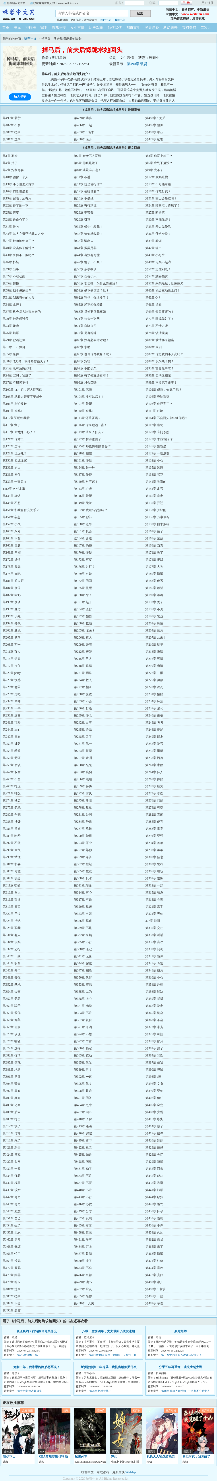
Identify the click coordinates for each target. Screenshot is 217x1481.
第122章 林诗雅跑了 (87, 439)
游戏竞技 (59, 27)
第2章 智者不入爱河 (87, 156)
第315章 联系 (154, 892)
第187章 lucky (12, 595)
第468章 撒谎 (154, 1253)
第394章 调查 (12, 1083)
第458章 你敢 (83, 1232)
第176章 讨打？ (84, 566)
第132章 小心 (154, 460)
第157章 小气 (12, 524)
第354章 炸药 (154, 984)
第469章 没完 (12, 1261)
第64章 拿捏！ (12, 304)
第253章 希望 (12, 751)
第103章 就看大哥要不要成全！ (24, 396)
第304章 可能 (12, 871)
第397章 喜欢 (12, 1091)
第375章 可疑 (154, 1034)
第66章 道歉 (153, 304)
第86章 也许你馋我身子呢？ (93, 354)
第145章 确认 (12, 496)
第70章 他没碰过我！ (17, 319)
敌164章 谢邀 (83, 538)
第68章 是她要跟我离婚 (90, 311)
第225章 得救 (154, 680)
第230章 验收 (83, 694)
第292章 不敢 (12, 843)
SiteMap (130, 1472)
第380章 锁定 (83, 1048)
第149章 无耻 (83, 503)
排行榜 (30, 27)
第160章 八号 (12, 531)
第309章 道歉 (154, 878)
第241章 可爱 (12, 722)
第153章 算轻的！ (157, 510)
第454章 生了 (12, 1225)
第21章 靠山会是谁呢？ (161, 198)
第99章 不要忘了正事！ (161, 382)
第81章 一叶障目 (14, 347)
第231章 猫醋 (154, 694)
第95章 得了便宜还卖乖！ (91, 375)
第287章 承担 (83, 828)
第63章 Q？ (153, 297)
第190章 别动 (12, 602)
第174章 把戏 (154, 559)
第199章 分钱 (12, 623)
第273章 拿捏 (154, 793)
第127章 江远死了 (15, 453)
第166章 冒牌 (12, 545)
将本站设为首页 (16, 3)
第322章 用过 (12, 913)
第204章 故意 (154, 630)
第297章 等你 (83, 850)
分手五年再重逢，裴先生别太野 (180, 1367)
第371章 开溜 (83, 1027)
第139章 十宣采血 (15, 481)
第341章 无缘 (83, 956)
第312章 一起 (154, 885)
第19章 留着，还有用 (17, 198)
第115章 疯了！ (13, 425)
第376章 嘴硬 (12, 1041)
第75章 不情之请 (156, 326)
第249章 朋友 (154, 736)
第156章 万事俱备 (157, 517)
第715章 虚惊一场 (27, 1355)
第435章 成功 (154, 1176)
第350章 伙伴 (83, 977)
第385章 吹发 (83, 1062)
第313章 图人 (12, 892)
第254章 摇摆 (83, 751)
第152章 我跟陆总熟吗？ (90, 510)
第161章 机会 (83, 531)
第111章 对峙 (154, 411)
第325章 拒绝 (12, 921)
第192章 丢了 (154, 602)
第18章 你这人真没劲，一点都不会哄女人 (185, 1390)
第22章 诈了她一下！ (17, 205)
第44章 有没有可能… (88, 255)
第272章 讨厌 (83, 793)
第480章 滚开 (83, 139)
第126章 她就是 (155, 446)
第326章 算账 (83, 921)
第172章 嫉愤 (12, 559)
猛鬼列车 (81, 1456)
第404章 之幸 (83, 1105)
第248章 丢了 (83, 736)
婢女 (114, 1456)
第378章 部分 (154, 1041)
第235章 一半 (12, 708)
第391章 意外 (12, 1076)
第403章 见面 (12, 1105)
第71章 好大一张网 (87, 319)
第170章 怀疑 (83, 552)
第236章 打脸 (83, 708)
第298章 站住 (12, 857)
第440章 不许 (83, 1190)
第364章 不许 (83, 1013)
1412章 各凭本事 (14, 488)
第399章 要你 (154, 1091)
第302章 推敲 (83, 864)
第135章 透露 (154, 467)
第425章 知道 (83, 1154)
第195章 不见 (154, 609)
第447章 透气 (154, 1204)
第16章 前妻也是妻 (15, 191)
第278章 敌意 (83, 807)
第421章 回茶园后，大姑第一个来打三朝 (112, 1355)
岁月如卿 (180, 1331)
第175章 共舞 (12, 566)
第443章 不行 (83, 1197)
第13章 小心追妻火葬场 (19, 184)
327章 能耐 (152, 921)
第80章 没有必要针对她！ (91, 340)
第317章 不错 (83, 899)
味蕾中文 (24, 14)
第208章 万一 (12, 644)
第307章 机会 (12, 878)
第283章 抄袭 (12, 821)
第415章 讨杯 (12, 1133)
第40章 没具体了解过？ (19, 248)
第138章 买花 (154, 474)
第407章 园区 (83, 1112)
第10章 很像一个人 (15, 177)
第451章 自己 (12, 1218)
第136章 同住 (12, 474)
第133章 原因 (12, 467)
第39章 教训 (153, 241)
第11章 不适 (82, 177)
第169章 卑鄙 (12, 552)
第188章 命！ (83, 595)
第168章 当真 (154, 545)
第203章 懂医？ (84, 630)
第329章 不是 (83, 928)
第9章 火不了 (154, 170)
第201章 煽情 (154, 623)
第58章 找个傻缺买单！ (19, 290)
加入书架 (20, 96)
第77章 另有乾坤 (85, 333)
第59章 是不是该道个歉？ (91, 290)
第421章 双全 (12, 1147)
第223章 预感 (12, 680)
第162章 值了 (154, 531)
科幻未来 (170, 27)
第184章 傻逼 (12, 588)
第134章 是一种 (84, 467)
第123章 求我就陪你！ (160, 439)
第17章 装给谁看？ (87, 191)
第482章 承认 (154, 132)
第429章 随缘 (154, 1161)
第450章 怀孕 (154, 1211)
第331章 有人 (12, 935)
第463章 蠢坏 (12, 1246)
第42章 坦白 (153, 248)
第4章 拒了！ (12, 163)
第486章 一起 (83, 125)
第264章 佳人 (154, 772)
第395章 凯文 (83, 1083)
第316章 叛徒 (12, 899)
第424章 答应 (12, 1154)
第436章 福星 (12, 1183)
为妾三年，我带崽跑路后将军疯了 (36, 1367)
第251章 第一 (83, 743)
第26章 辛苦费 (83, 212)
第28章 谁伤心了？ (15, 219)
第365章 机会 (154, 1013)
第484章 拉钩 (12, 132)
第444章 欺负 (154, 1197)
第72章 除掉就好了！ (159, 319)
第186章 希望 (154, 588)
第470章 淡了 (83, 1261)
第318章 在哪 (154, 899)
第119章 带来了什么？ (89, 432)
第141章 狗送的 (155, 481)
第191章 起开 (83, 602)
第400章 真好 (12, 1098)
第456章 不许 (154, 1225)
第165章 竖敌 (154, 538)
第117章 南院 (154, 425)
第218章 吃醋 (83, 666)
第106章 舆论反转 (15, 403)
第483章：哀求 (84, 132)
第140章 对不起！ (86, 481)
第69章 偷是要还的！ (159, 311)
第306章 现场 (154, 871)
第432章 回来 (154, 1168)
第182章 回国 (83, 581)
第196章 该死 (12, 616)
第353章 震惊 (83, 984)
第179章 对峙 (83, 573)
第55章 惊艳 (11, 283)
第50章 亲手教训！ (87, 269)
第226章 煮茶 (12, 687)
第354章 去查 (12, 991)
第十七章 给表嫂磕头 (29, 1390)
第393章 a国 (153, 1076)
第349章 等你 (12, 977)
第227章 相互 (83, 687)
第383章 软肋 (83, 1055)
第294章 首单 (154, 843)
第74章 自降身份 (85, 326)
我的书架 (120, 19)
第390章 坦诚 (154, 1069)
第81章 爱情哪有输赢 (159, 340)
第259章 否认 (12, 765)
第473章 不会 (83, 1268)
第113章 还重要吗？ (87, 418)
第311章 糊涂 (83, 885)
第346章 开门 (12, 970)
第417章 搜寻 (154, 1133)
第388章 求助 (12, 1069)
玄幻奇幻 (189, 27)
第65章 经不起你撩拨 (88, 304)
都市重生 (133, 27)
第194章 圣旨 (83, 609)
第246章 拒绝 (154, 729)
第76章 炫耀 (11, 333)
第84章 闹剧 (153, 347)
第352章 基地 (12, 984)
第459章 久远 (154, 1232)
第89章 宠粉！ (83, 361)
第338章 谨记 (83, 949)
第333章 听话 (154, 935)
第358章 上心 (83, 998)
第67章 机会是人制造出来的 (22, 311)
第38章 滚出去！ (85, 241)
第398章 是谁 (83, 1091)
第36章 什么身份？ (158, 234)
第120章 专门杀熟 (157, 432)
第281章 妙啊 (83, 814)
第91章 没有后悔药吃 (17, 368)
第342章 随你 (154, 956)
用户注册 (207, 3)
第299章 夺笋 (83, 857)
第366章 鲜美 (12, 1020)
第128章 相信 (83, 453)
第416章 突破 (83, 1133)
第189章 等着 (154, 595)
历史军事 (96, 27)
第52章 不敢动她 (14, 276)
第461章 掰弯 (83, 1239)
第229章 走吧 (12, 694)
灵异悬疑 (152, 27)
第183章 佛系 (154, 581)
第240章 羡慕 (154, 715)
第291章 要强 (154, 836)
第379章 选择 (12, 1048)
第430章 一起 (12, 1168)
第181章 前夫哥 (13, 581)
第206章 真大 (83, 637)
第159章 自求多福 (157, 524)
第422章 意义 (83, 1147)
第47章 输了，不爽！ (88, 262)
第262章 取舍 (12, 772)
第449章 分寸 (83, 1211)
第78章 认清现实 (156, 333)
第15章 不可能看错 (158, 184)
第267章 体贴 (154, 779)
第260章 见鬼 (83, 765)
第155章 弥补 (83, 517)
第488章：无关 (155, 118)
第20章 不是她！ (85, 198)
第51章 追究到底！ (158, 269)
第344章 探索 (83, 963)
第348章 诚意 (154, 970)
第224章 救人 (83, 680)
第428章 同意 (83, 1161)
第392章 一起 (83, 1076)
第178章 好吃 (12, 573)
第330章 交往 (154, 928)
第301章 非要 (12, 864)
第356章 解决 (154, 991)
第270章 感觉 (154, 786)
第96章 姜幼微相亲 (158, 375)
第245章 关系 (83, 729)
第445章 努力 (12, 1204)
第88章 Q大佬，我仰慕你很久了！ (26, 361)
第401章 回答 (83, 1098)
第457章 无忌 (12, 1232)
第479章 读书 (154, 139)
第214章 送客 (12, 658)
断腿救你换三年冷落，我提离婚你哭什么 (108, 1367)
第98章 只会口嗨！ (87, 382)
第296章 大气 (12, 850)
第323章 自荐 (83, 913)
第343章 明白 (12, 963)
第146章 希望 (83, 496)
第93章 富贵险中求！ (159, 368)
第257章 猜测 (83, 758)
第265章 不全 (12, 779)
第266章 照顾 (83, 779)
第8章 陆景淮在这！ (87, 170)
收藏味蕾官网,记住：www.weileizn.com (56, 3)
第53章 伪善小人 (85, 276)
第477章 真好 (154, 1275)
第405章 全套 (154, 1105)
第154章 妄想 (12, 517)
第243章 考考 (154, 722)
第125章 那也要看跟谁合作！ (94, 446)
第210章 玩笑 (154, 644)
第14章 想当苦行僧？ (88, 184)
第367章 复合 (83, 1020)
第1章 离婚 (10, 156)
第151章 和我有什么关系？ (21, 510)
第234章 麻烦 (154, 701)
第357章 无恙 (12, 998)
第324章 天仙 (154, 913)
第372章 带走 (154, 1027)
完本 (43, 27)
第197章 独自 (83, 616)
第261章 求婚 (154, 765)
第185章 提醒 (83, 588)
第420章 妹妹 (154, 1140)
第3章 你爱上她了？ (158, 156)
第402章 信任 (154, 1098)
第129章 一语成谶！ (158, 453)
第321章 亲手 (154, 906)
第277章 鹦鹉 (12, 807)
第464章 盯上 (83, 1246)
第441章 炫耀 (154, 1190)
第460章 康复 (12, 1239)
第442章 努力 (12, 1197)
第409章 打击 (12, 1119)
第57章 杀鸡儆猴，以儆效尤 (164, 283)
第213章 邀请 (154, 651)
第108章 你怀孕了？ (158, 403)
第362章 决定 (154, 1006)
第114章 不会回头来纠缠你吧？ (166, 418)
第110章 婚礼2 (83, 411)
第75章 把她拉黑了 (100, 1390)
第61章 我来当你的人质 (19, 297)
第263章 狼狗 (83, 772)
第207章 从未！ (155, 637)
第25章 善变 (11, 212)
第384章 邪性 (154, 1055)
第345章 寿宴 (154, 963)
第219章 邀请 (154, 666)
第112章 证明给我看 (16, 418)
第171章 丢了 (154, 552)
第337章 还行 (12, 949)
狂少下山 (9, 1456)
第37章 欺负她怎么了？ (19, 241)
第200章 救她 (83, 623)
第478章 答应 (12, 1282)
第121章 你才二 (13, 439)
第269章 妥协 (83, 786)
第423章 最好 (154, 1147)
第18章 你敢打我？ (158, 191)
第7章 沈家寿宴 (13, 170)
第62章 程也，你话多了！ (91, 297)
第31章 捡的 (11, 226)
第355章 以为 (83, 991)
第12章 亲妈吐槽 (156, 177)
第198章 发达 (154, 616)
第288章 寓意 (154, 828)
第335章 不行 (83, 942)
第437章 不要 (83, 1183)
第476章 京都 (83, 1275)
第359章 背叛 (154, 998)
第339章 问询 (154, 949)
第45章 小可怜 (155, 255)
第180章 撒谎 (154, 573)
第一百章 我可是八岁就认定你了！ (181, 1355)
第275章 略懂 (83, 800)
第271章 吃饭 (12, 793)
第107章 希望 (83, 403)
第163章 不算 (12, 538)
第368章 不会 (154, 1020)
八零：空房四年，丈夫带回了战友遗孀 (108, 1331)
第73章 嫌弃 (11, 326)
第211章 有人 (11, 651)
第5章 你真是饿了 (86, 163)
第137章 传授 (83, 474)
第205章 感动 (12, 637)
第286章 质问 (12, 828)
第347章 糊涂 (83, 970)
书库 (17, 27)
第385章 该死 (12, 1062)
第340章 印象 (12, 956)
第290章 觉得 (83, 836)
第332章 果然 (83, 935)
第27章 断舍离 (155, 212)
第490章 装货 (137, 64)
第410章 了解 (83, 1119)
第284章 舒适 (83, 821)
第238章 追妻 (12, 715)
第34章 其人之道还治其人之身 (23, 234)
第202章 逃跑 (12, 630)
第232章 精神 (12, 701)
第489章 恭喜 (83, 118)
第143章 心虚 (83, 488)
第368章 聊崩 (12, 1027)
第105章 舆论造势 (157, 396)
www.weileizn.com (195, 14)
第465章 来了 (154, 1246)
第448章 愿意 (12, 1211)
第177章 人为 (154, 566)
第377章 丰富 (83, 1041)
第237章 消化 (154, 708)
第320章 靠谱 (83, 906)
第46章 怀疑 (11, 262)
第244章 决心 (12, 729)
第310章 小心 (154, 977)
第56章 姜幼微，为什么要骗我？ (96, 283)
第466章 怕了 (12, 1253)
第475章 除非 (12, 1275)
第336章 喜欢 (154, 942)
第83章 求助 (82, 347)
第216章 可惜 (154, 658)
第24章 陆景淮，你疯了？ (162, 205)
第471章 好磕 (154, 1261)
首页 (5, 27)
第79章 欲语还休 (14, 340)
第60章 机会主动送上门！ (162, 290)
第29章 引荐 (82, 219)
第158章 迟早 (83, 524)
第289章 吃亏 (12, 836)
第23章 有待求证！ (87, 205)
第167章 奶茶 (83, 545)
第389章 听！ (83, 1069)
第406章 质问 (12, 1112)
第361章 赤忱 (83, 1006)
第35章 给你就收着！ (88, 234)
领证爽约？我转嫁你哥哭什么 (36, 1331)
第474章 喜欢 (154, 1268)
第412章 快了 (12, 1126)
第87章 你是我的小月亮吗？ (164, 354)
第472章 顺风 (12, 1268)
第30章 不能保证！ (158, 219)
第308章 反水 (83, 878)
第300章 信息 (154, 857)
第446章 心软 (83, 1204)
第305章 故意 (83, 871)
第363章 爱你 (12, 1013)
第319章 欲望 (12, 906)
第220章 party (12, 673)
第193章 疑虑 (12, 609)
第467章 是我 (83, 1253)
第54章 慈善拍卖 (156, 276)
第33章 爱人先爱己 (158, 226)
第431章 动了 (83, 1168)
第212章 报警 (83, 651)
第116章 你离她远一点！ (90, 425)
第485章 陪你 (154, 125)
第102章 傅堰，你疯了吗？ (163, 389)
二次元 (206, 27)
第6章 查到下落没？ (158, 163)
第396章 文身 (154, 1083)
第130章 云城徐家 (15, 460)
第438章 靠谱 (154, 1183)
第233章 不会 (83, 701)
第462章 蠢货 (154, 1239)
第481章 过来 (12, 139)
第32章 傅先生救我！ (88, 226)
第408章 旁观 (154, 1112)
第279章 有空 (154, 807)
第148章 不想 (12, 503)
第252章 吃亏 (154, 743)
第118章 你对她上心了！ (19, 432)
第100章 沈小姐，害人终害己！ (24, 389)
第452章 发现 (83, 1218)
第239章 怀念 (83, 715)
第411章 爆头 (154, 1119)
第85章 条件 (11, 354)
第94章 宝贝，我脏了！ (19, 375)
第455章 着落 (83, 1225)
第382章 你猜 (12, 1055)
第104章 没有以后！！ (89, 396)
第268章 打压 (12, 786)
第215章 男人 (83, 658)
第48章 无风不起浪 (158, 262)
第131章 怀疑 (83, 460)
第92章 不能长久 (85, 368)
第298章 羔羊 (154, 850)
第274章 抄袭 (12, 800)
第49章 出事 (11, 269)
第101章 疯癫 (83, 389)
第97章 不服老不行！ (17, 382)
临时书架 (106, 19)
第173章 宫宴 (83, 559)
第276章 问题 (154, 800)
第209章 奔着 (83, 644)
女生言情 (77, 27)
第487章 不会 (12, 125)
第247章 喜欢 (12, 736)
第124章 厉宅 (12, 446)
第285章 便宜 (154, 821)
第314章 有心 (83, 892)
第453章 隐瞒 (154, 1218)
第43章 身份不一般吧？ (19, 255)
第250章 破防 (12, 743)
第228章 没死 (154, 687)
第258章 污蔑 (154, 758)
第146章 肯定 (154, 496)
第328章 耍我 (12, 928)
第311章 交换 (11, 885)
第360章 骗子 (12, 1006)
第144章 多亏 (154, 488)
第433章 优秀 (12, 1176)
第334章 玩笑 (12, 942)
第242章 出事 (83, 722)
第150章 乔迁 (154, 503)
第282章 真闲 (154, 814)
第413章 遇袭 (83, 1126)
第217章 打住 (12, 666)
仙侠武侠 (115, 27)
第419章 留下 (83, 1140)
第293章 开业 (83, 843)
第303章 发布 (154, 864)
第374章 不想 (83, 1034)
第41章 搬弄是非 (85, 248)
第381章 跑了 (154, 1048)
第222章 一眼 (154, 673)
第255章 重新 (154, 751)
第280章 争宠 (12, 814)
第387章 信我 (154, 1062)
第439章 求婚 (12, 1190)
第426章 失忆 (154, 1154)
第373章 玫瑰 (12, 1034)
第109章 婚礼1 (12, 411)
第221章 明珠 (83, 673)
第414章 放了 (154, 1126)
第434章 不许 (83, 1176)
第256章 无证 (12, 758)
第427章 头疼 (12, 1161)
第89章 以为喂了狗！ (159, 361)
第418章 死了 (12, 1140)
